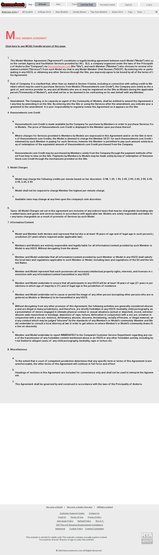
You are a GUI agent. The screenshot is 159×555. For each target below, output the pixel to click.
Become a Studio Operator (80, 507)
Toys (130, 12)
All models (27, 12)
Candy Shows (80, 12)
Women (42, 4)
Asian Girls (118, 12)
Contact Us (94, 513)
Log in (149, 5)
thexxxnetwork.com (59, 66)
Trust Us (62, 517)
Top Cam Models (99, 12)
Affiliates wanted (105, 507)
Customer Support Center (72, 513)
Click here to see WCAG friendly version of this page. (35, 46)
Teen (140, 12)
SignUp (128, 5)
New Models (62, 12)
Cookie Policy (76, 529)
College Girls (44, 12)
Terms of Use (76, 517)
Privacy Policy (94, 517)
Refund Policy (84, 521)
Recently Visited (107, 5)
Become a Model (54, 507)
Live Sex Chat (87, 5)
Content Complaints (94, 529)
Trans (74, 4)
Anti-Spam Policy (65, 521)
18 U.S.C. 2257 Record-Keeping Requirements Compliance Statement (79, 525)
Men (58, 4)
